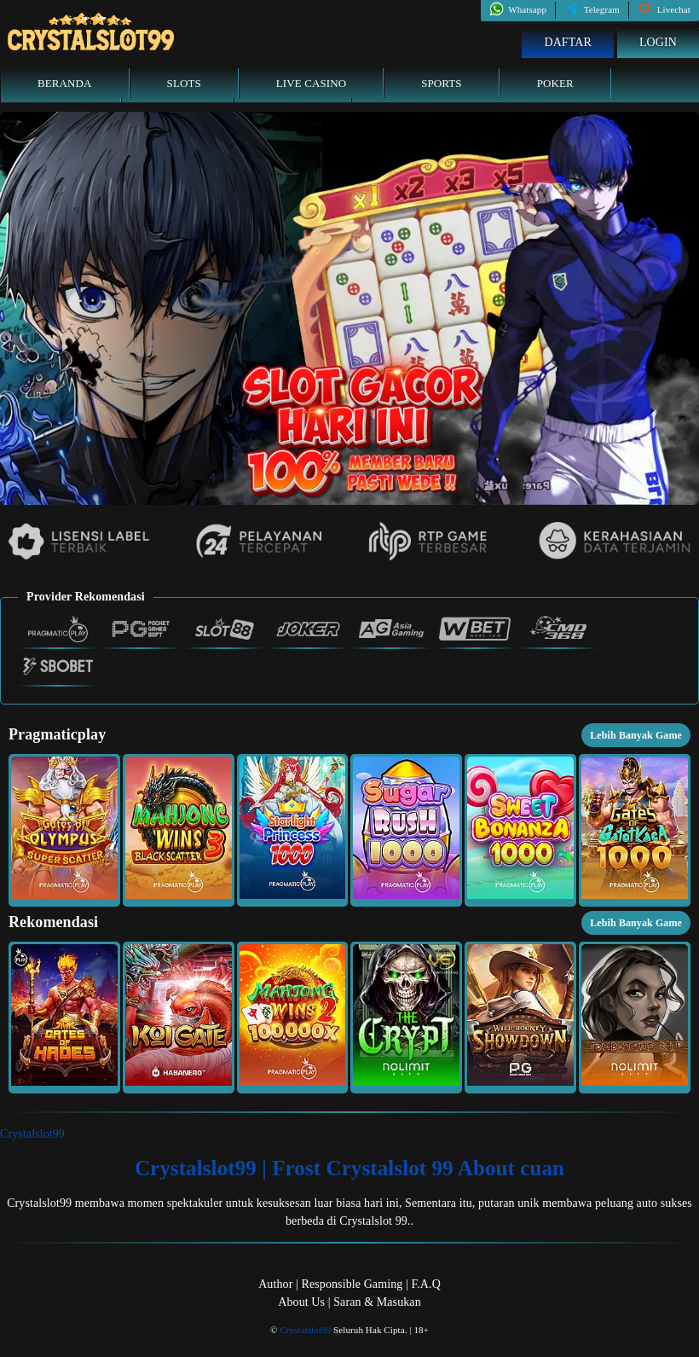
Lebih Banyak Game (636, 735)
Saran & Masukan (377, 1302)
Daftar (568, 42)
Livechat (664, 9)
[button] (64, 830)
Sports (441, 83)
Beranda (65, 83)
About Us (301, 1302)
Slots (184, 83)
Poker (555, 83)
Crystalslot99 (32, 1134)
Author (275, 1284)
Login (658, 42)
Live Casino (311, 83)
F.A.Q (425, 1284)
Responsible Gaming (352, 1284)
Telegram (592, 9)
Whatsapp (517, 9)
